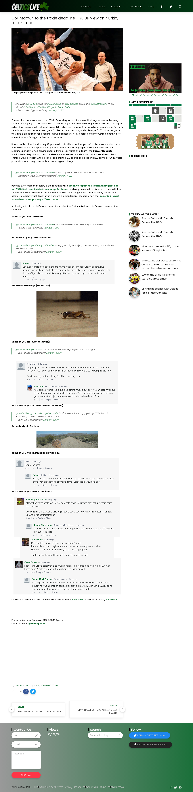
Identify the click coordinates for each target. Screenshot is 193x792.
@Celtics (32, 103)
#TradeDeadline (98, 103)
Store (151, 6)
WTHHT (42, 787)
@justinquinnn (22, 172)
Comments (136, 6)
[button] (26, 691)
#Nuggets (51, 107)
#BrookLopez (71, 103)
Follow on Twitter (151, 735)
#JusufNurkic (54, 103)
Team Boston (117, 787)
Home (35, 787)
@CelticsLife (29, 107)
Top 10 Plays (63, 787)
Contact (51, 787)
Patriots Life (92, 787)
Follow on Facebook (152, 744)
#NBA (67, 107)
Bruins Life (105, 787)
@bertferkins (22, 413)
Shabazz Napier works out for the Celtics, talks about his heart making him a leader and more (161, 264)
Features (117, 6)
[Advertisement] (67, 657)
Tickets (101, 6)
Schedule (86, 6)
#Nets (60, 107)
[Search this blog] (105, 735)
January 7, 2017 (55, 110)
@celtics (35, 172)
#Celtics (41, 107)
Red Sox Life (79, 787)
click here (78, 599)
